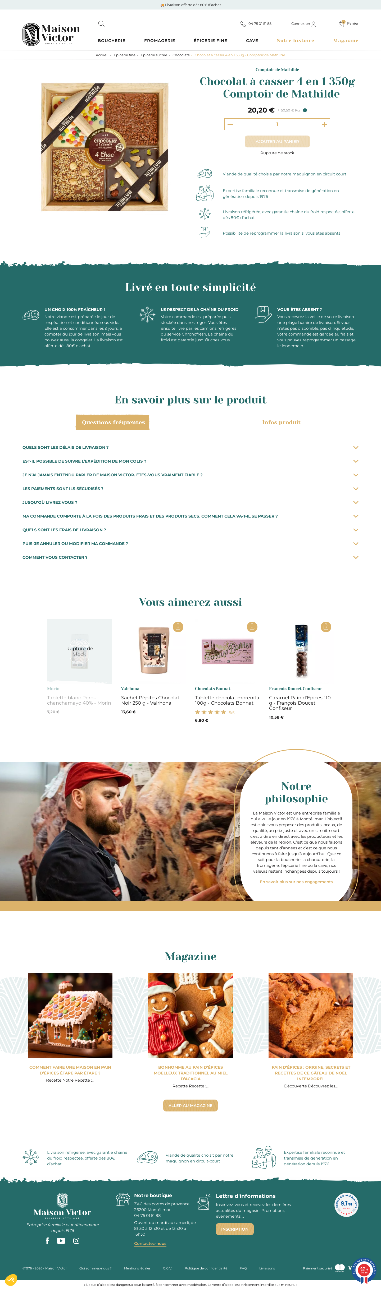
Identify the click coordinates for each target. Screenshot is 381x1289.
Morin (53, 688)
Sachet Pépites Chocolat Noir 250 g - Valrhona (150, 700)
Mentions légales (137, 1268)
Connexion (303, 23)
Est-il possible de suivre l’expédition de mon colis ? (190, 461)
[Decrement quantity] (230, 124)
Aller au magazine (190, 1105)
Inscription (234, 1229)
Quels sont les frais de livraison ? (190, 529)
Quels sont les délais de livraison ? (190, 447)
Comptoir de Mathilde (277, 69)
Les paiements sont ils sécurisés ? (190, 488)
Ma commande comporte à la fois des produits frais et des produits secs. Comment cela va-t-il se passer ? (190, 516)
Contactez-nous (150, 1243)
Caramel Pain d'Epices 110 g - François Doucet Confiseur (300, 703)
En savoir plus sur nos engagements (296, 882)
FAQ (243, 1268)
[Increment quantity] (324, 124)
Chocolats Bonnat (212, 688)
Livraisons (267, 1268)
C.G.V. (167, 1268)
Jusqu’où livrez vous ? (190, 502)
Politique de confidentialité (206, 1268)
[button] (11, 1280)
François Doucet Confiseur (295, 688)
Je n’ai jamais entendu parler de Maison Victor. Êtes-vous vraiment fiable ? (190, 474)
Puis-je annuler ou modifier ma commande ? (190, 543)
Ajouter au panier (277, 141)
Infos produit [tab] (281, 422)
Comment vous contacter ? (190, 557)
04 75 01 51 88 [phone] (147, 1215)
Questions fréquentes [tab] (112, 422)
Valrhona (130, 688)
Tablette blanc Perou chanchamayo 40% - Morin (79, 700)
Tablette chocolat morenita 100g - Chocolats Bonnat (227, 700)
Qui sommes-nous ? (95, 1268)
